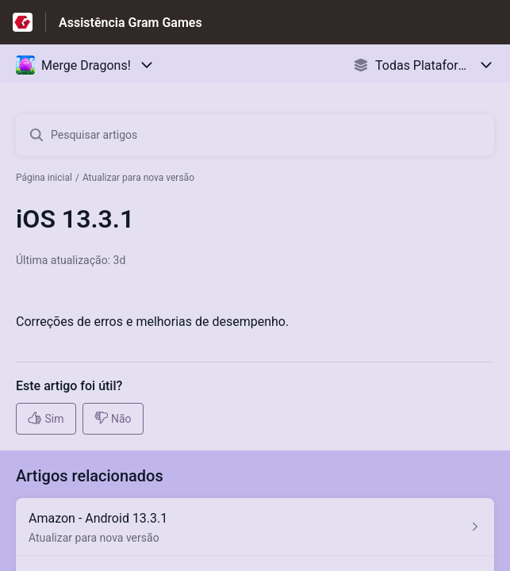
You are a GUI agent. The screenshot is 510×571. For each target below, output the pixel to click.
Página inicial (44, 177)
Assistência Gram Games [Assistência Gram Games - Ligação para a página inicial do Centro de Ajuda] (130, 22)
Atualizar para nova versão (138, 177)
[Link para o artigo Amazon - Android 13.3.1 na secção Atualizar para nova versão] (255, 527)
